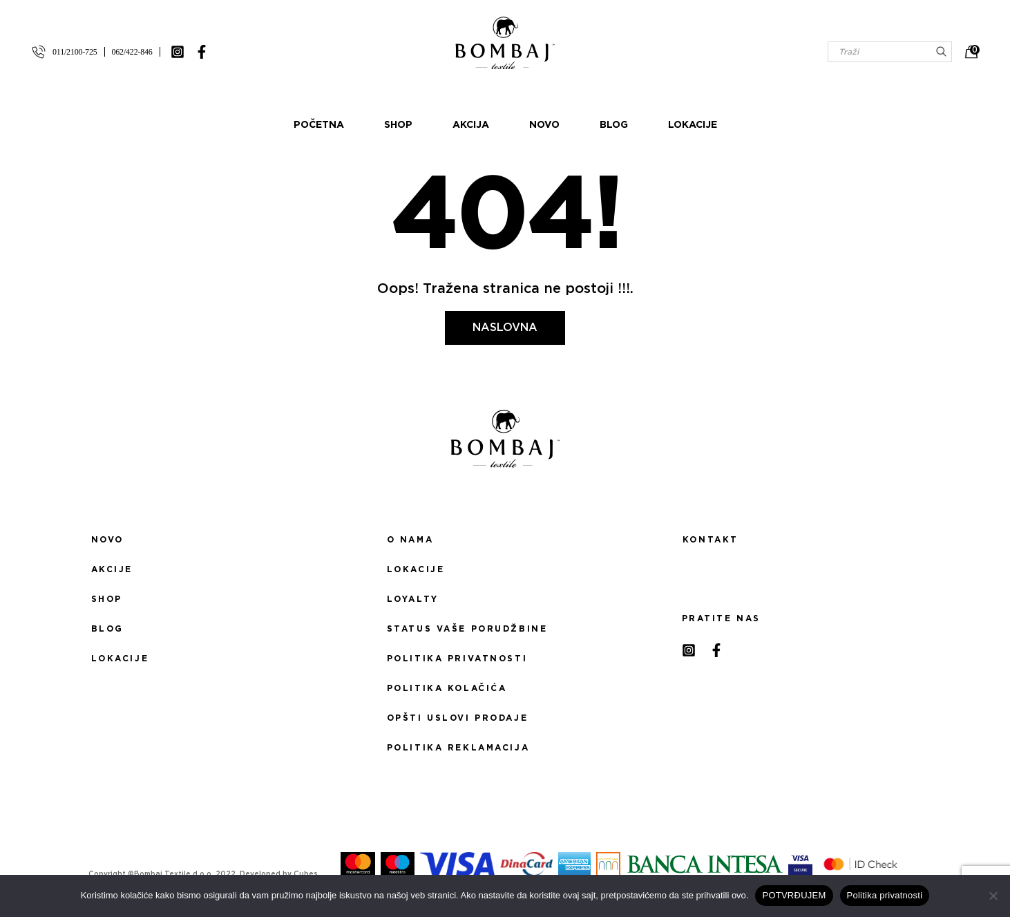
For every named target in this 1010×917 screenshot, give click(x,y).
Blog (614, 125)
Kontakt (711, 540)
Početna (319, 125)
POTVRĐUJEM (794, 895)
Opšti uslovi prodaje (457, 718)
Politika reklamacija (458, 748)
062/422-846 (132, 52)
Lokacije (692, 125)
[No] (993, 895)
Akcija (470, 125)
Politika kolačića (447, 688)
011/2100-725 (75, 52)
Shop (398, 125)
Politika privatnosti (457, 658)
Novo (544, 125)
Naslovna (505, 327)
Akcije (112, 569)
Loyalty (413, 599)
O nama (410, 540)
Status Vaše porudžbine (467, 629)
